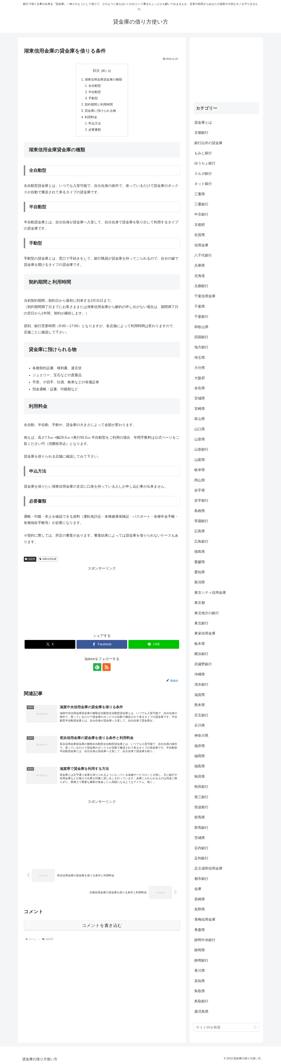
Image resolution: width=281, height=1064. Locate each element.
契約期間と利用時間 (99, 104)
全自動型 (95, 85)
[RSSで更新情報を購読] (106, 667)
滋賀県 (30, 559)
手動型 (93, 98)
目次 (96, 71)
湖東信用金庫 (47, 559)
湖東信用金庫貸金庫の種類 (103, 79)
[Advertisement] (102, 599)
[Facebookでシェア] (101, 644)
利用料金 (91, 117)
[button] (255, 1027)
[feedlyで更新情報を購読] (97, 667)
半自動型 (95, 92)
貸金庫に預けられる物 (100, 111)
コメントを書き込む (102, 926)
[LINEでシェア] (153, 644)
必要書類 (95, 130)
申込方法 (95, 123)
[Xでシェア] (50, 644)
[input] (226, 1027)
